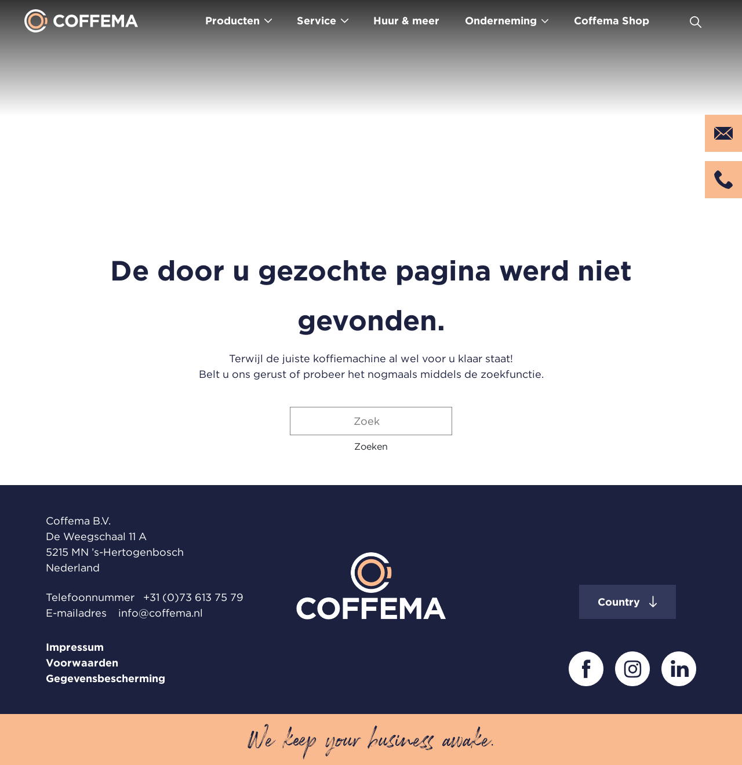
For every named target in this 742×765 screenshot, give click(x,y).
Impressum (75, 647)
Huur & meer (406, 20)
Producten (232, 20)
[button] (371, 446)
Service (316, 20)
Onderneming (501, 20)
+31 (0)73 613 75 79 (193, 597)
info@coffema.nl (160, 613)
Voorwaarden (82, 662)
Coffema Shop (611, 20)
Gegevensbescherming (105, 678)
